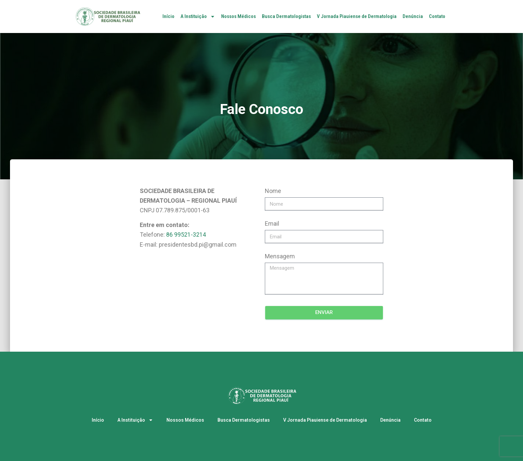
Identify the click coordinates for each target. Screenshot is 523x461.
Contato (437, 16)
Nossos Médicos (238, 16)
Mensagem (280, 256)
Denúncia (413, 16)
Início (168, 16)
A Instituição (197, 16)
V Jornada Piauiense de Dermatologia (357, 16)
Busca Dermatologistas (286, 16)
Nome (273, 190)
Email (272, 223)
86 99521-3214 (186, 234)
